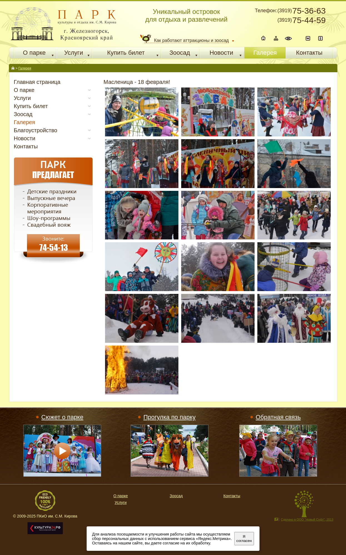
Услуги (120, 502)
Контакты (26, 146)
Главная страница (37, 82)
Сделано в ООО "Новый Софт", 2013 (307, 519)
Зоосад (176, 496)
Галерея (24, 68)
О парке (120, 496)
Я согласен (244, 538)
